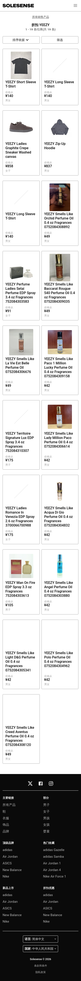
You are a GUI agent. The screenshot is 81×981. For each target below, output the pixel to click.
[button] (75, 5)
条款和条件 (40, 965)
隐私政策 (40, 972)
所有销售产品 (40, 17)
